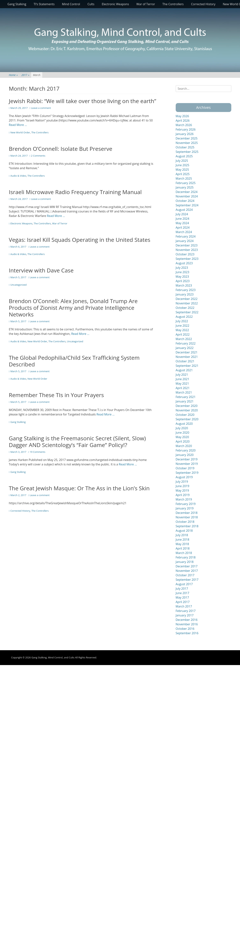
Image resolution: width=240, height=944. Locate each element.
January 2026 (185, 134)
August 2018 (184, 531)
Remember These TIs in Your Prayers (56, 395)
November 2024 (187, 196)
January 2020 (185, 455)
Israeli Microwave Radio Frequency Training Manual (75, 192)
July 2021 (182, 375)
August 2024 (184, 210)
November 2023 (187, 250)
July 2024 (182, 214)
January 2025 (185, 187)
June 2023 (182, 272)
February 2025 (186, 183)
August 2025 (184, 156)
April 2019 (183, 495)
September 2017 (187, 580)
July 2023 (182, 268)
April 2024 (183, 227)
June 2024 (182, 219)
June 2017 (182, 593)
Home (13, 75)
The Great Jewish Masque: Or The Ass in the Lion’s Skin (79, 488)
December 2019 (187, 459)
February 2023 (186, 290)
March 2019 (184, 499)
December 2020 (187, 406)
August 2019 (184, 477)
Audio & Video (18, 175)
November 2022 (187, 303)
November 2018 (187, 517)
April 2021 (183, 388)
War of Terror (145, 4)
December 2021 (187, 352)
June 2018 (182, 539)
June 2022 (182, 326)
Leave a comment (41, 108)
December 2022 (187, 299)
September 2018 (187, 526)
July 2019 (182, 482)
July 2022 (182, 321)
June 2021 (182, 379)
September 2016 (187, 633)
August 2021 (184, 370)
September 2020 (187, 419)
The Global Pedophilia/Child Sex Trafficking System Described (74, 361)
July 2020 (182, 428)
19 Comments (37, 452)
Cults (90, 4)
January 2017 (185, 615)
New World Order (20, 132)
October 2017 (185, 575)
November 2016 (187, 624)
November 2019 (187, 464)
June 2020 (182, 432)
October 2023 (185, 254)
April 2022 (183, 334)
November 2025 (187, 143)
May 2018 (182, 544)
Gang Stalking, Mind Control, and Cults (52, 657)
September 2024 (187, 205)
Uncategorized (18, 284)
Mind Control (71, 4)
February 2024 (186, 236)
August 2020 (184, 424)
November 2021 (187, 357)
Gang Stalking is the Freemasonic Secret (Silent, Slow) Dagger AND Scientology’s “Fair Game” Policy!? (77, 441)
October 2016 (185, 629)
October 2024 (185, 201)
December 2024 (187, 192)
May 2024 (182, 223)
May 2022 (182, 330)
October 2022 (185, 308)
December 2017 (187, 566)
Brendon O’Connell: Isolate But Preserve (60, 148)
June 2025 (182, 165)
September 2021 (187, 366)
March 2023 (184, 285)
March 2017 (184, 606)
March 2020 (184, 446)
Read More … (18, 125)
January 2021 (185, 401)
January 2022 (185, 348)
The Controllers (172, 4)
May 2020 (182, 437)
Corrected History (203, 4)
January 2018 (185, 562)
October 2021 (185, 361)
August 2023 (184, 263)
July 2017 (182, 588)
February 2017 (186, 611)
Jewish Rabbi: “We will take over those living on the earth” (82, 101)
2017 (25, 75)
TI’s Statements (44, 4)
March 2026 (184, 125)
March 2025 (184, 178)
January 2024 (185, 241)
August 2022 (184, 317)
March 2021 (184, 392)
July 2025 (182, 161)
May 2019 (182, 490)
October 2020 (185, 415)
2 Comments (38, 155)
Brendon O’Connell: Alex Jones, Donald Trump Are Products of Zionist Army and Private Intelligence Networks (73, 307)
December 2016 (187, 620)
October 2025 (185, 147)
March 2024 (184, 232)
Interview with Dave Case (41, 270)
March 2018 (184, 553)
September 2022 (187, 312)
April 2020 (183, 441)
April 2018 (183, 548)
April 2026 (183, 120)
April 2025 (183, 174)
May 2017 (182, 597)
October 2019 (185, 468)
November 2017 (187, 571)
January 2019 (185, 508)
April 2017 (183, 602)
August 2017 (184, 584)
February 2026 (186, 129)
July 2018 (182, 535)
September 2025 (187, 152)
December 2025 (187, 138)
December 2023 (187, 245)
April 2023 (183, 281)
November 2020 (187, 410)
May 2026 (182, 116)
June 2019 (182, 486)
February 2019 (186, 504)
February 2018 (186, 557)
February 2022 (186, 343)
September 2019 (187, 473)
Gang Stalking (16, 4)
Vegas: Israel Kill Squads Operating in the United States (79, 239)
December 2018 (187, 513)
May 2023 (182, 276)
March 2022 (184, 339)
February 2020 (186, 450)
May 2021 (182, 383)
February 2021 (186, 397)
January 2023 (185, 294)
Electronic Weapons (115, 4)
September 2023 (187, 259)
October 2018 (185, 522)
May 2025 (182, 170)
